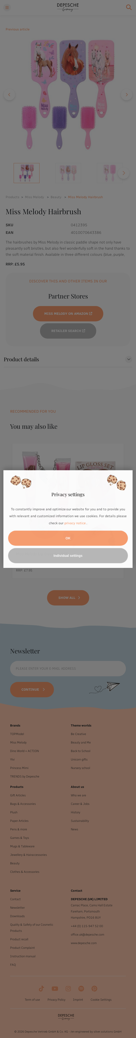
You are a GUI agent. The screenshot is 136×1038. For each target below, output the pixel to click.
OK (68, 538)
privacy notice (75, 523)
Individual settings (68, 556)
